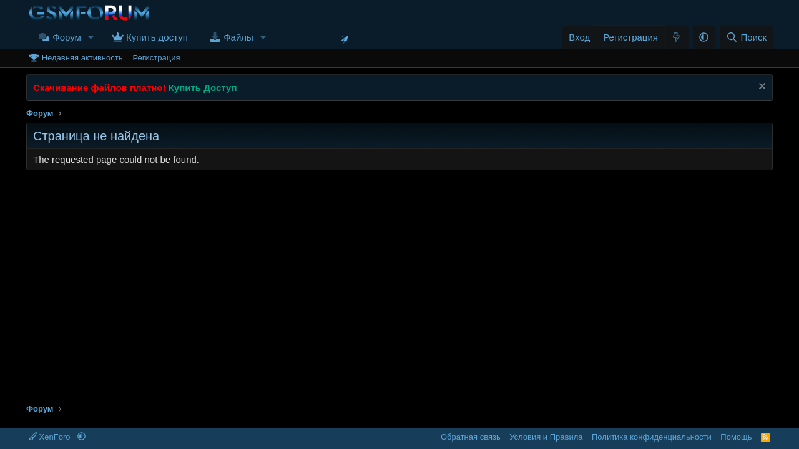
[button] (91, 37)
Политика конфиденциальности (652, 437)
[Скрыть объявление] (760, 87)
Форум (66, 37)
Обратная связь (471, 437)
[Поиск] (746, 37)
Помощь (736, 437)
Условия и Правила (545, 437)
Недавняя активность (82, 57)
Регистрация (156, 57)
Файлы (238, 37)
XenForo (50, 437)
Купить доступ (157, 37)
